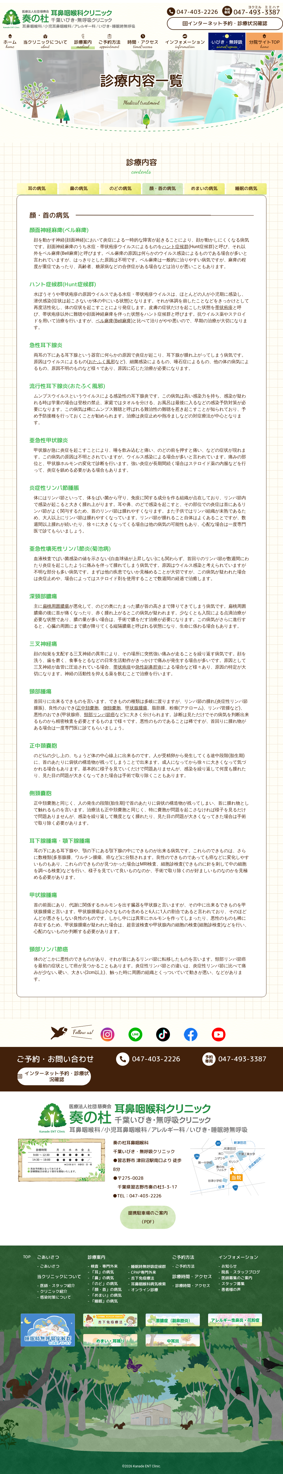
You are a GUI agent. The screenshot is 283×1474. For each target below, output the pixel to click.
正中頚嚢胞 (88, 708)
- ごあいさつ (48, 1266)
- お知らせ (227, 1266)
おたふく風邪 (101, 361)
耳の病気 (37, 188)
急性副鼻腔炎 (148, 667)
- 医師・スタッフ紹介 (56, 1285)
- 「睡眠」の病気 (103, 1301)
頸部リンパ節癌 (99, 714)
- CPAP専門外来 (142, 1272)
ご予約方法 (109, 41)
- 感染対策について (54, 1297)
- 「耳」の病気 (101, 1272)
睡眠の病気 (246, 188)
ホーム (10, 41)
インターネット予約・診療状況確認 (53, 1076)
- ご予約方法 (183, 1266)
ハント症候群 (175, 246)
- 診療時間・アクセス (191, 1285)
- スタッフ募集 (231, 1283)
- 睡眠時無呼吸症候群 (147, 1266)
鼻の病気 (79, 188)
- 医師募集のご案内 (235, 1278)
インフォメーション (185, 41)
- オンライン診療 (143, 1289)
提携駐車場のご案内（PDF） (148, 1217)
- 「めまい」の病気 (105, 1295)
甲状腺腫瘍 (136, 708)
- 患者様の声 (229, 1289)
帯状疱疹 (224, 307)
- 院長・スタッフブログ (239, 1272)
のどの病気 (120, 188)
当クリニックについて (45, 41)
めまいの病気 (204, 188)
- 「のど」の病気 (103, 1283)
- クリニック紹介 (52, 1291)
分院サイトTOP (264, 41)
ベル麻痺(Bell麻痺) (114, 320)
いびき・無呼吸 (226, 41)
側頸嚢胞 (112, 708)
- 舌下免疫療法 (141, 1278)
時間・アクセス (142, 41)
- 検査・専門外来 (103, 1266)
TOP (27, 1256)
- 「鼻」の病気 (101, 1277)
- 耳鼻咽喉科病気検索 (147, 1283)
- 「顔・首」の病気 (105, 1289)
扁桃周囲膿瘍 (56, 606)
